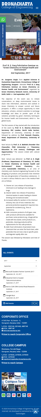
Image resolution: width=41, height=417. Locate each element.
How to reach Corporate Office (16, 334)
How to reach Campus (12, 363)
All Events (16, 26)
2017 (24, 26)
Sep (30, 26)
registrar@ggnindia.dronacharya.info (17, 359)
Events (8, 26)
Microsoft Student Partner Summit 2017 (20, 272)
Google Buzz (10, 295)
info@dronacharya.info (11, 330)
